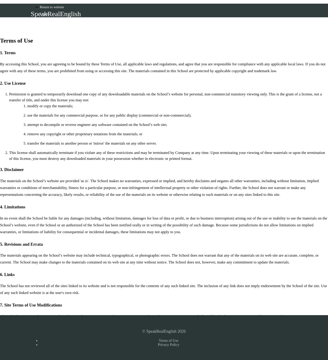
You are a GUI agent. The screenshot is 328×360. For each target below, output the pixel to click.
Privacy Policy (168, 345)
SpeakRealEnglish (56, 14)
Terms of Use (168, 340)
